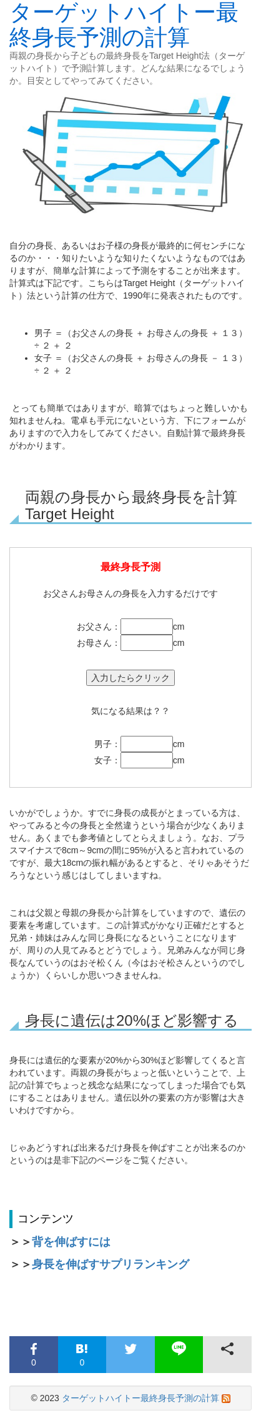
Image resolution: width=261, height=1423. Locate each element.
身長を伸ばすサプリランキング (110, 1264)
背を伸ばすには (71, 1242)
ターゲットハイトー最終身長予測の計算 (140, 1398)
